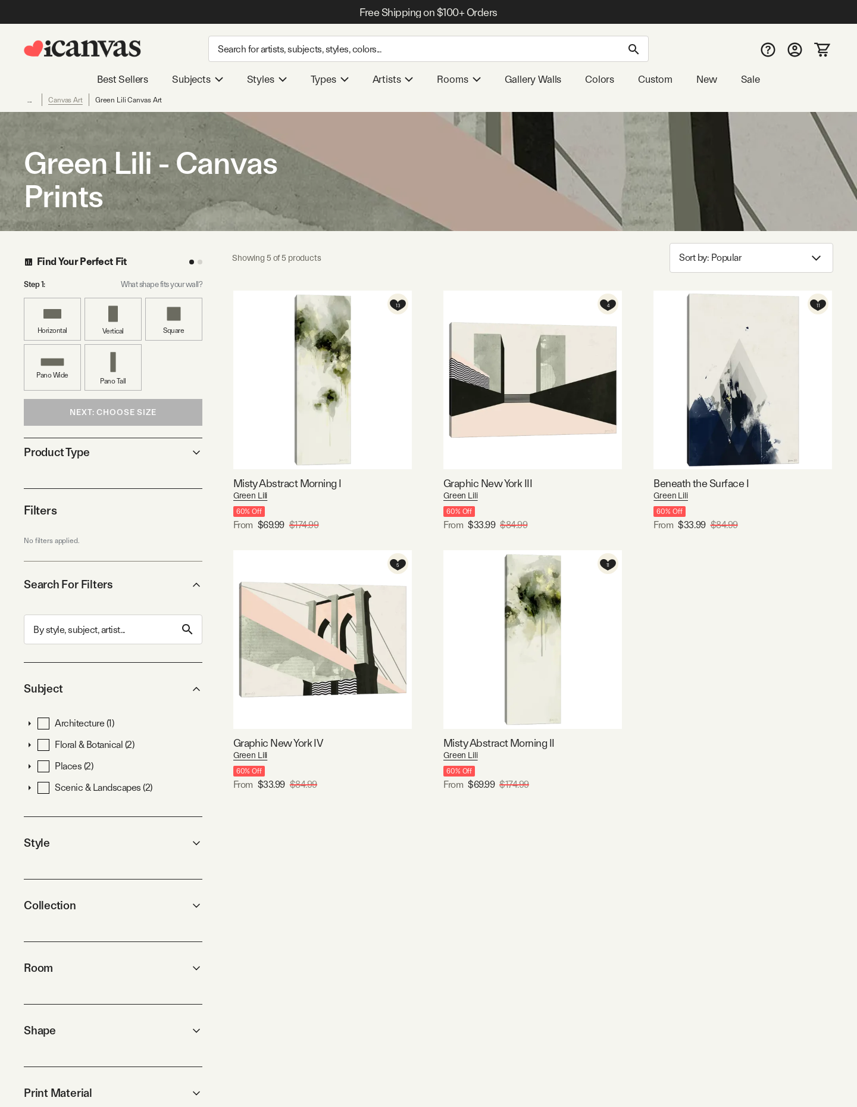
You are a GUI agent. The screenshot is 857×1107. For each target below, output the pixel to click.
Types (330, 79)
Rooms (458, 79)
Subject (113, 689)
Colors (599, 79)
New (706, 79)
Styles (267, 79)
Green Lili (250, 495)
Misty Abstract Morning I (287, 483)
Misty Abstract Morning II (499, 743)
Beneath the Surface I (701, 483)
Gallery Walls (533, 79)
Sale (750, 79)
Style (113, 843)
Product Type (113, 452)
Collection (113, 905)
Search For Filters (113, 584)
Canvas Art (65, 100)
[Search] (428, 49)
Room (113, 968)
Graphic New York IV (278, 743)
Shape (113, 1030)
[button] (30, 723)
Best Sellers (122, 79)
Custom (655, 79)
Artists (393, 79)
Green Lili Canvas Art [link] (128, 100)
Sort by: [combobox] (751, 258)
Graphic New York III (487, 483)
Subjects (197, 79)
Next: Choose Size (113, 412)
